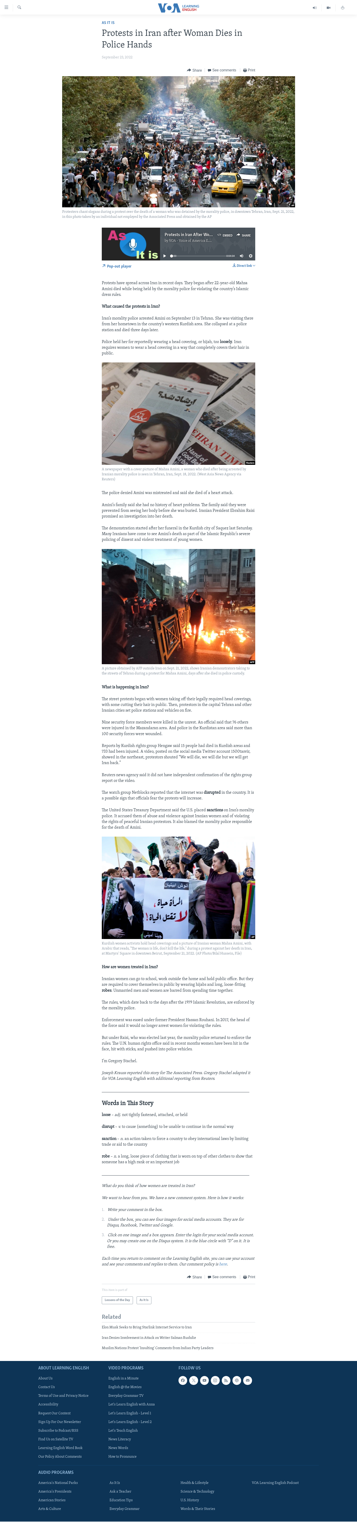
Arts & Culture (49, 1509)
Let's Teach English (123, 1431)
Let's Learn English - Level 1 (129, 1413)
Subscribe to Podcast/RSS (58, 1431)
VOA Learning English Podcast (275, 1483)
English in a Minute (123, 1379)
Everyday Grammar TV (126, 1396)
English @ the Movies (125, 1387)
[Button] (194, 70)
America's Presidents (54, 1492)
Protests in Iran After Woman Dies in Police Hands (209, 235)
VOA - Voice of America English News (198, 241)
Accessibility (48, 1405)
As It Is (108, 23)
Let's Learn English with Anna (131, 1405)
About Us (45, 1379)
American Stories (52, 1500)
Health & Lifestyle (195, 1483)
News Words (118, 1448)
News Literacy (119, 1439)
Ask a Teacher (120, 1492)
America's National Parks (58, 1483)
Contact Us (46, 1387)
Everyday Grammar (125, 1509)
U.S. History (190, 1500)
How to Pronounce (122, 1457)
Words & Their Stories (198, 1509)
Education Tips (121, 1500)
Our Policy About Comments (60, 1457)
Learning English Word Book (60, 1448)
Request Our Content (54, 1413)
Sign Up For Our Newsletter (59, 1422)
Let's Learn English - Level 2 (130, 1422)
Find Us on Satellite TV (55, 1439)
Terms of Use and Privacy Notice (63, 1396)
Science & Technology (197, 1492)
